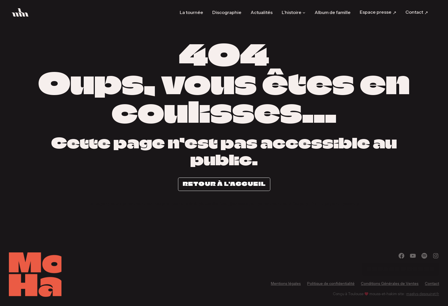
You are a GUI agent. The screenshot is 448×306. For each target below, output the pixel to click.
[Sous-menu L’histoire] (304, 12)
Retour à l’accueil (224, 183)
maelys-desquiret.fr (422, 293)
